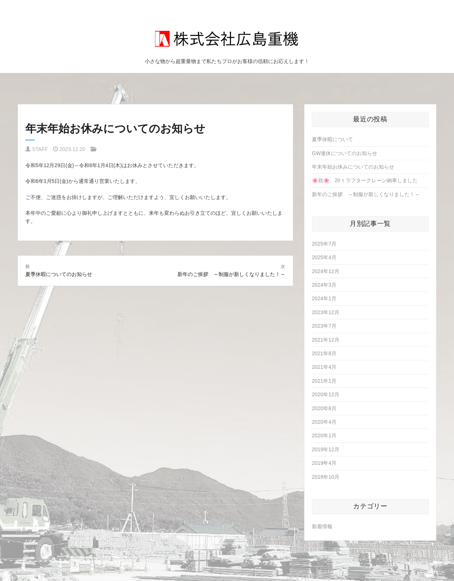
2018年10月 (325, 477)
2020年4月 (324, 422)
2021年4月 (324, 367)
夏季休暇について (332, 139)
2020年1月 (324, 435)
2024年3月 (324, 285)
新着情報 (322, 526)
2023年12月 (325, 312)
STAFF (40, 149)
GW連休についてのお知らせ (344, 153)
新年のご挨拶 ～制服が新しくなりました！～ (366, 194)
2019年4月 (324, 463)
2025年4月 (324, 257)
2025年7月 (324, 244)
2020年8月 (324, 408)
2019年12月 (325, 449)
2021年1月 (324, 381)
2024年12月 (325, 271)
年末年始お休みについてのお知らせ (353, 167)
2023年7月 (324, 326)
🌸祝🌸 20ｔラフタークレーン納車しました (365, 180)
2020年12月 (325, 394)
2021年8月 (324, 353)
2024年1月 (324, 298)
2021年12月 (325, 340)
